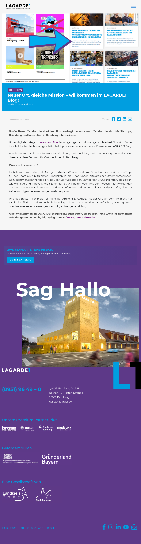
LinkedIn (89, 217)
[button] (133, 6)
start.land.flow (49, 142)
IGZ (10, 90)
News (19, 90)
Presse (50, 528)
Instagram (74, 217)
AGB (40, 528)
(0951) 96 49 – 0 (21, 389)
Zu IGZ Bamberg (20, 259)
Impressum (9, 528)
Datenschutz (27, 528)
